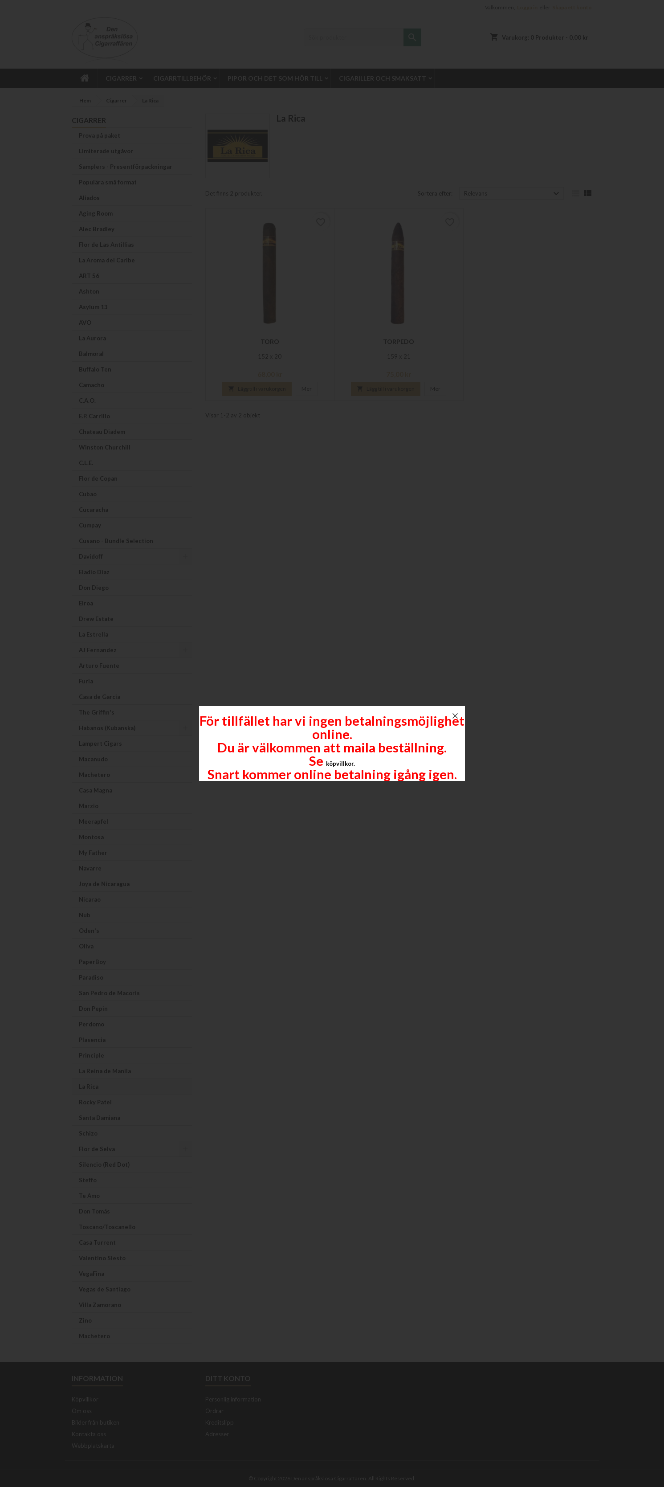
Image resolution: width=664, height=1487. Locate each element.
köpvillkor (340, 763)
